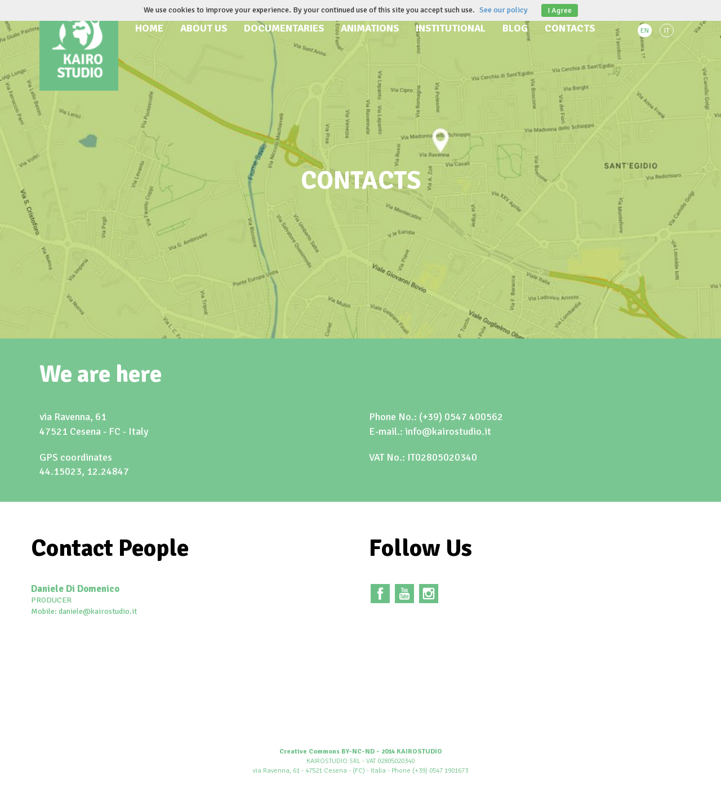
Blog (515, 28)
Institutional (451, 28)
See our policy (503, 10)
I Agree (560, 10)
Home (149, 28)
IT (666, 30)
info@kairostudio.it (448, 431)
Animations (370, 28)
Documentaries (284, 28)
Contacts (570, 28)
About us (203, 28)
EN (644, 30)
